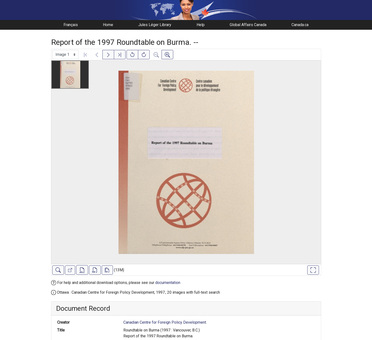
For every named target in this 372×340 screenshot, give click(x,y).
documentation (167, 282)
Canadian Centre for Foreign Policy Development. (165, 322)
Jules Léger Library (154, 24)
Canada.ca (299, 24)
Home (108, 24)
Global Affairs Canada (248, 24)
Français (71, 24)
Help (201, 24)
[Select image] (65, 54)
